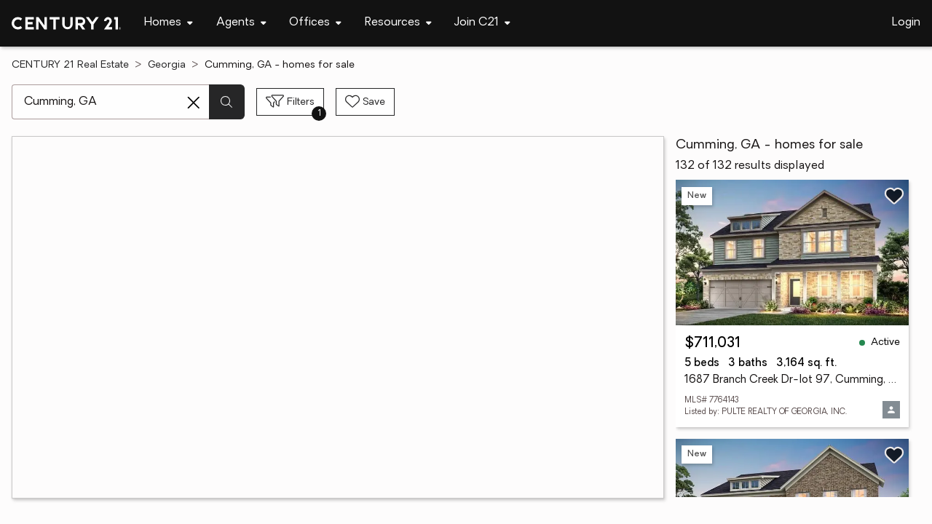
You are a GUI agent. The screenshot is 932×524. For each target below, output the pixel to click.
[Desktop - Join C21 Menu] (482, 23)
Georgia (167, 65)
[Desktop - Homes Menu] (168, 23)
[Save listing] (894, 196)
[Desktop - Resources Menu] (398, 23)
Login (906, 22)
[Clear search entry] (193, 102)
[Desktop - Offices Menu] (315, 23)
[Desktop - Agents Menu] (241, 23)
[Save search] (365, 102)
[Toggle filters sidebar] (290, 102)
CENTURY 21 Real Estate (70, 65)
